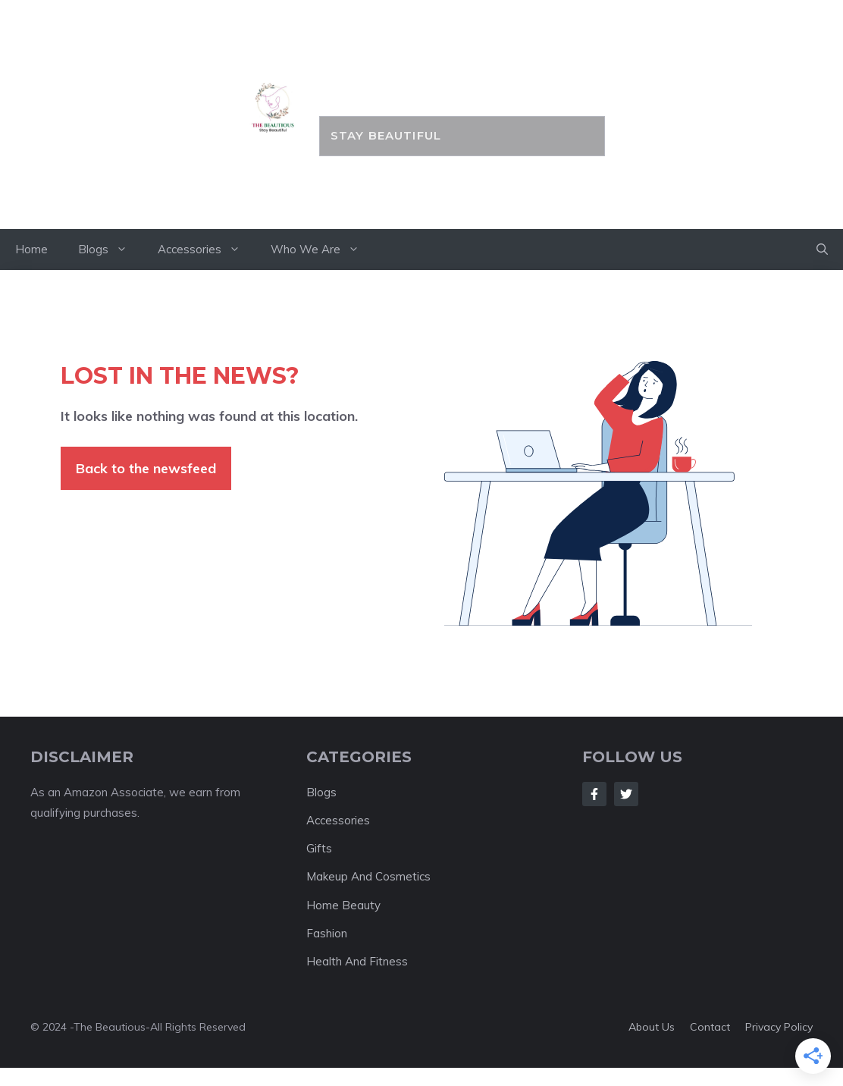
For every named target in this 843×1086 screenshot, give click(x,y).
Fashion (326, 933)
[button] (822, 249)
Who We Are (322, 249)
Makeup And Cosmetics (368, 876)
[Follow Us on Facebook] (594, 794)
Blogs (110, 249)
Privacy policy (779, 1027)
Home (31, 249)
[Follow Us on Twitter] (626, 794)
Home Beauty (343, 905)
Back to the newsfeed (146, 468)
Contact (710, 1027)
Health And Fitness (357, 961)
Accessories (206, 249)
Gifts (319, 848)
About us (651, 1027)
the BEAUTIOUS (462, 81)
